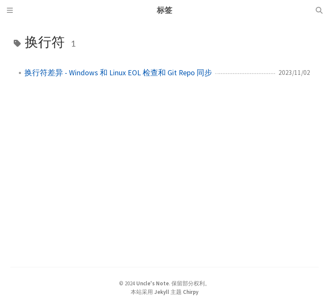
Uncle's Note (152, 283)
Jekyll (161, 291)
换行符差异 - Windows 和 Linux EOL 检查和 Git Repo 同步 (118, 72)
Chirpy (190, 291)
